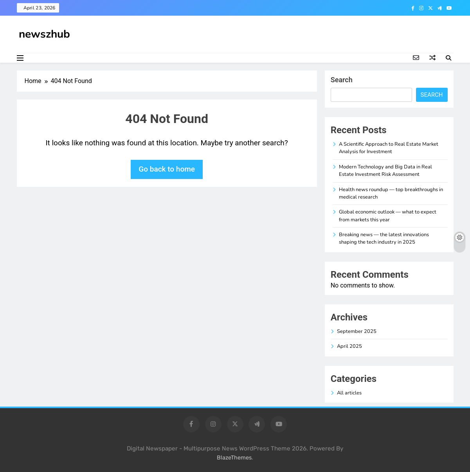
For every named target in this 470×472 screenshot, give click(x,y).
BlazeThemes (234, 457)
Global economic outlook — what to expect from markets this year (387, 215)
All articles (349, 392)
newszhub (44, 34)
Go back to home (167, 169)
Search (342, 80)
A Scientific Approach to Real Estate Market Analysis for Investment (388, 148)
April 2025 (349, 346)
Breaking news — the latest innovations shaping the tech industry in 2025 (384, 238)
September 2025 (356, 331)
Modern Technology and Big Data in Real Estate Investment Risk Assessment (385, 170)
